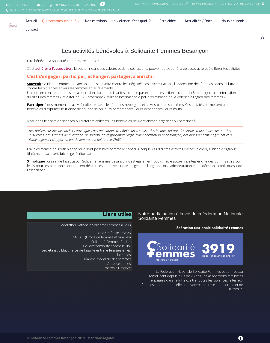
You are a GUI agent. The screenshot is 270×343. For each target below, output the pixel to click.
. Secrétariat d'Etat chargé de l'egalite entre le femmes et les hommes (85, 252)
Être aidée (167, 21)
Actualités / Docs (198, 21)
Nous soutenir (232, 21)
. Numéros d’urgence (115, 268)
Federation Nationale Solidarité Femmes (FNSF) (95, 225)
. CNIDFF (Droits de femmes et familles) (101, 237)
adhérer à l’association (53, 68)
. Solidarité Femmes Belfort (110, 241)
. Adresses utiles (118, 263)
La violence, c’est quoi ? (131, 21)
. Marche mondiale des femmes (107, 259)
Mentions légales (100, 338)
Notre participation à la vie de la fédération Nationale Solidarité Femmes (190, 216)
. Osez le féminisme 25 (113, 233)
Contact (31, 30)
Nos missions (96, 21)
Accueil (31, 21)
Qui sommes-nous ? (59, 21)
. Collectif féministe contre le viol (106, 246)
